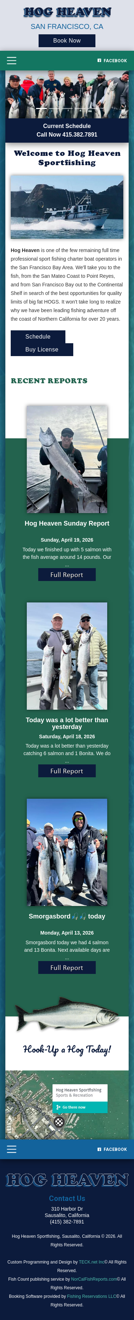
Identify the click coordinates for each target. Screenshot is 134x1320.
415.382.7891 (80, 135)
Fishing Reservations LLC (91, 1296)
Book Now (67, 41)
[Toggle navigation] (11, 60)
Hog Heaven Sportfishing (35, 1236)
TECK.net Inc (91, 1262)
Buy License (42, 349)
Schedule (38, 337)
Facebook (112, 60)
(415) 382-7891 (67, 1222)
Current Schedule (67, 126)
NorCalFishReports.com (94, 1279)
